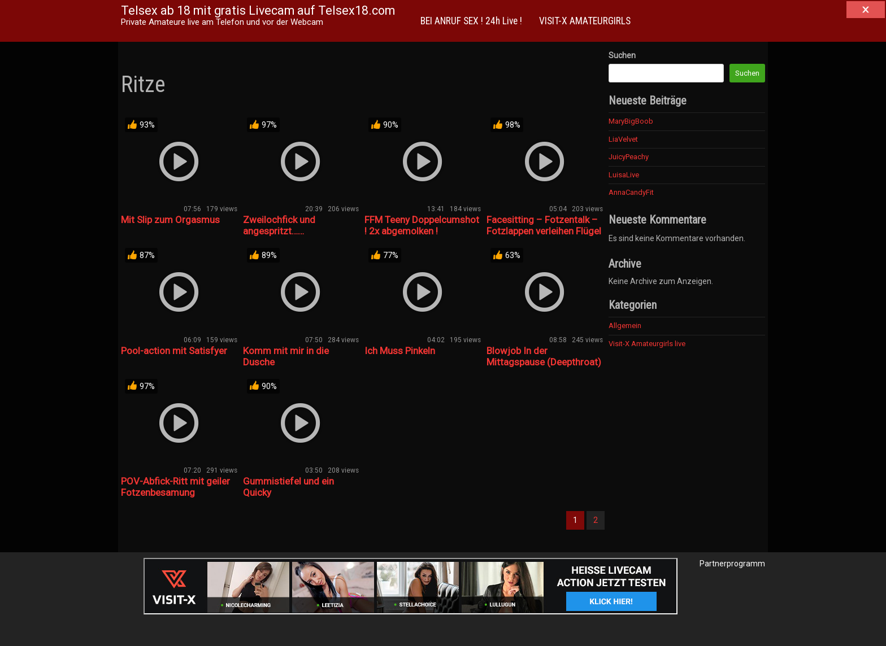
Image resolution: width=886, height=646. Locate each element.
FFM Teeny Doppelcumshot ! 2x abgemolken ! (421, 225)
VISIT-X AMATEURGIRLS (585, 21)
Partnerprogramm (732, 563)
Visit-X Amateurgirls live (647, 343)
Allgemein (625, 325)
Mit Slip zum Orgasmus (170, 219)
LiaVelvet (623, 139)
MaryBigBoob (631, 121)
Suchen (622, 55)
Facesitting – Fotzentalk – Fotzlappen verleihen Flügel (544, 225)
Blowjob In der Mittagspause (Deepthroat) (544, 356)
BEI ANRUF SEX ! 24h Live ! (471, 21)
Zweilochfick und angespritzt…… (279, 225)
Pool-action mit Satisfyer (174, 350)
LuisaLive (624, 175)
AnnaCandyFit (631, 192)
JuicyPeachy (629, 156)
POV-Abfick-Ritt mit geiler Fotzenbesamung (175, 486)
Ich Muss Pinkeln (399, 350)
